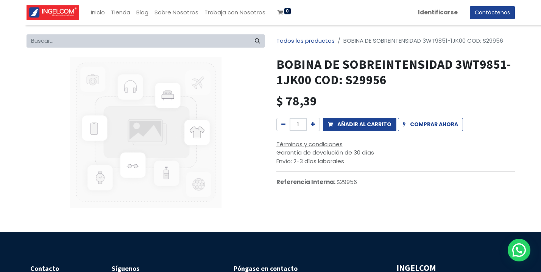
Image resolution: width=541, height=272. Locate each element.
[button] (359, 124)
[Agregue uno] (313, 124)
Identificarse (438, 12)
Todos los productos (305, 41)
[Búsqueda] (257, 41)
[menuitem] (98, 12)
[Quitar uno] (283, 124)
